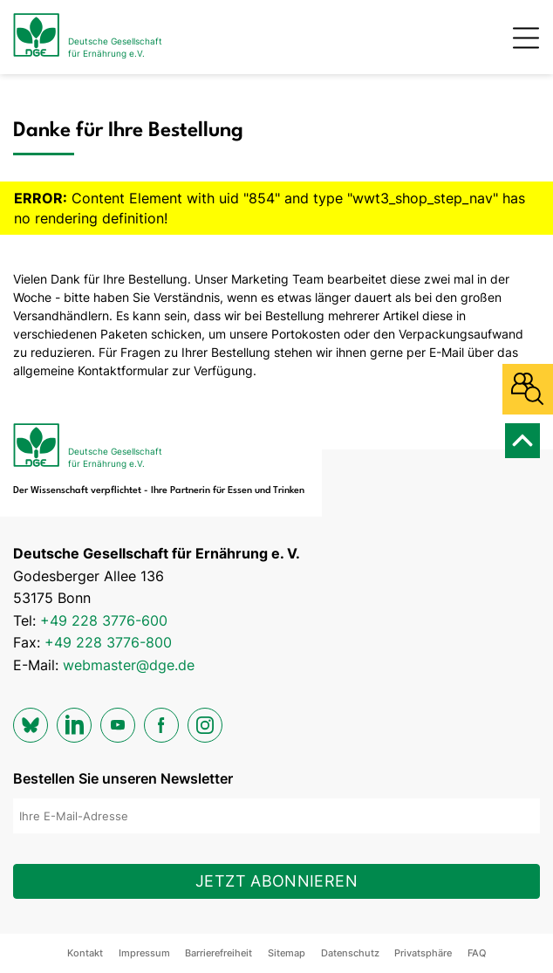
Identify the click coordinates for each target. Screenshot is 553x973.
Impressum (144, 953)
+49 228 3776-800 (108, 642)
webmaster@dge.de (129, 665)
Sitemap (286, 953)
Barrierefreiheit (218, 953)
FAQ (477, 953)
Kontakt (85, 953)
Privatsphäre (423, 953)
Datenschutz (350, 953)
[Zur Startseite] (87, 37)
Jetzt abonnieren (276, 881)
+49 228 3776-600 (103, 620)
